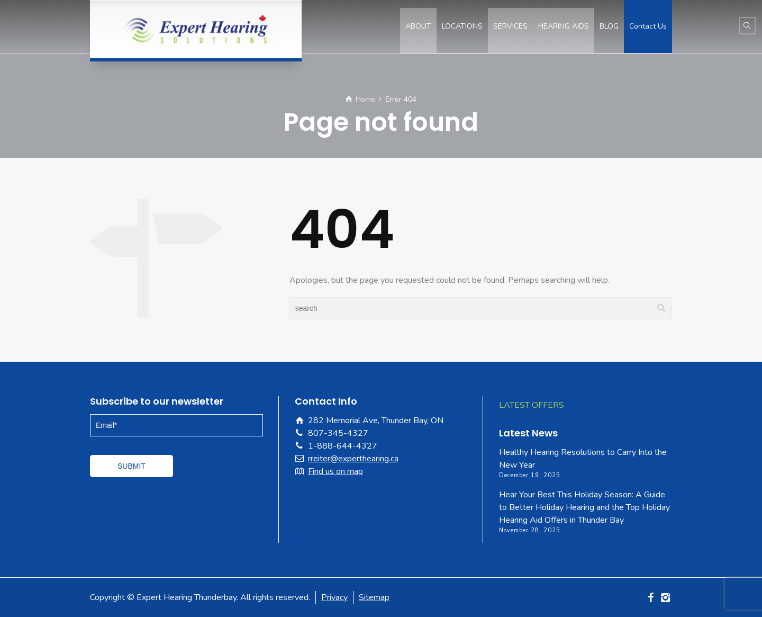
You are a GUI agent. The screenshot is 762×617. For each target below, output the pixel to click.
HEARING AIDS (563, 26)
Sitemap (374, 597)
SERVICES (510, 26)
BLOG (609, 26)
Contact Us (648, 26)
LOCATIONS (462, 26)
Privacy (334, 597)
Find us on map (335, 471)
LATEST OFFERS (531, 405)
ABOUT (418, 26)
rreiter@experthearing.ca (353, 458)
